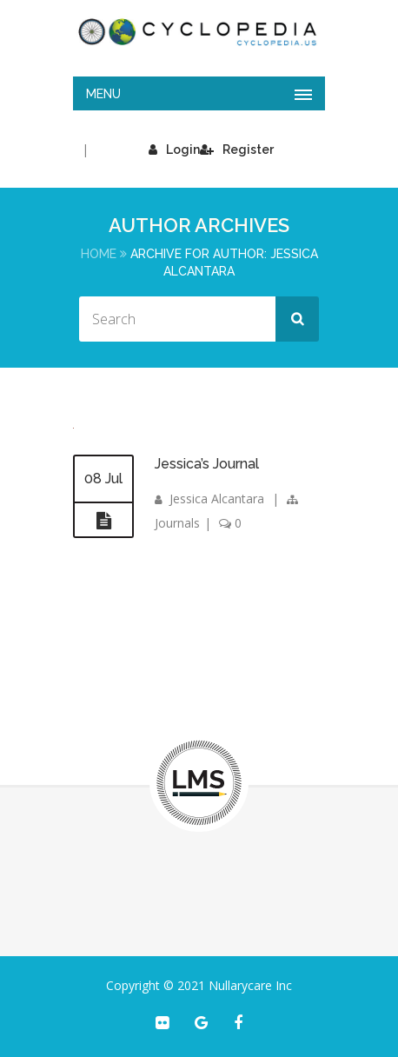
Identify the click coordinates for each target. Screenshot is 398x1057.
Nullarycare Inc (250, 985)
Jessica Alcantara (216, 498)
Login (174, 149)
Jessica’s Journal (207, 463)
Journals (177, 523)
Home (98, 254)
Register (237, 149)
